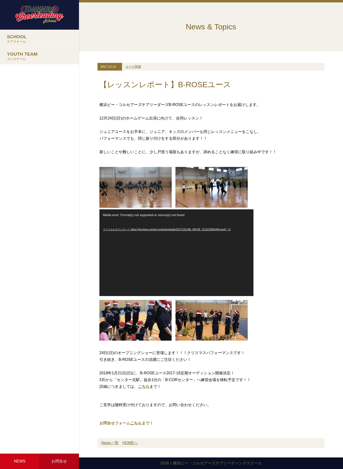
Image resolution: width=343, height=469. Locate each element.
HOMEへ (130, 443)
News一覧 (110, 443)
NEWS (20, 461)
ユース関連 (133, 66)
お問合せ (59, 461)
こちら (143, 386)
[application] (176, 252)
